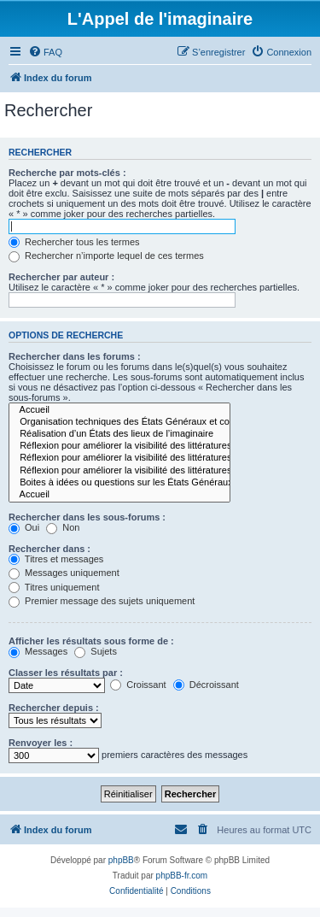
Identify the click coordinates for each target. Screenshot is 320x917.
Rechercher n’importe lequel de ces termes (106, 255)
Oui (24, 527)
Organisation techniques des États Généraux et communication (119, 422)
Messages (38, 651)
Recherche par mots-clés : (67, 173)
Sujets (95, 651)
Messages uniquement (64, 572)
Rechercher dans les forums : (75, 356)
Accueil (119, 410)
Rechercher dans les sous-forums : (87, 517)
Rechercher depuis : (54, 707)
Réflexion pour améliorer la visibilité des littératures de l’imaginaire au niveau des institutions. (119, 471)
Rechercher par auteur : (61, 277)
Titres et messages (56, 559)
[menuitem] (45, 52)
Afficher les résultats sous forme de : (91, 641)
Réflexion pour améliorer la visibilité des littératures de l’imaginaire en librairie (119, 446)
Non (62, 527)
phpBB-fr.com (182, 875)
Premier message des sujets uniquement (102, 601)
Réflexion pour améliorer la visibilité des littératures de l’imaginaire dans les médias (119, 458)
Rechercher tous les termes (74, 242)
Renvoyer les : (41, 743)
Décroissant (206, 684)
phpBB (121, 860)
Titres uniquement (54, 587)
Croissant (138, 684)
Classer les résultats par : (66, 672)
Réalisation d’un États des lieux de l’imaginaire (119, 434)
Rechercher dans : (49, 549)
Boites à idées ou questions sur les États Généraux (119, 483)
